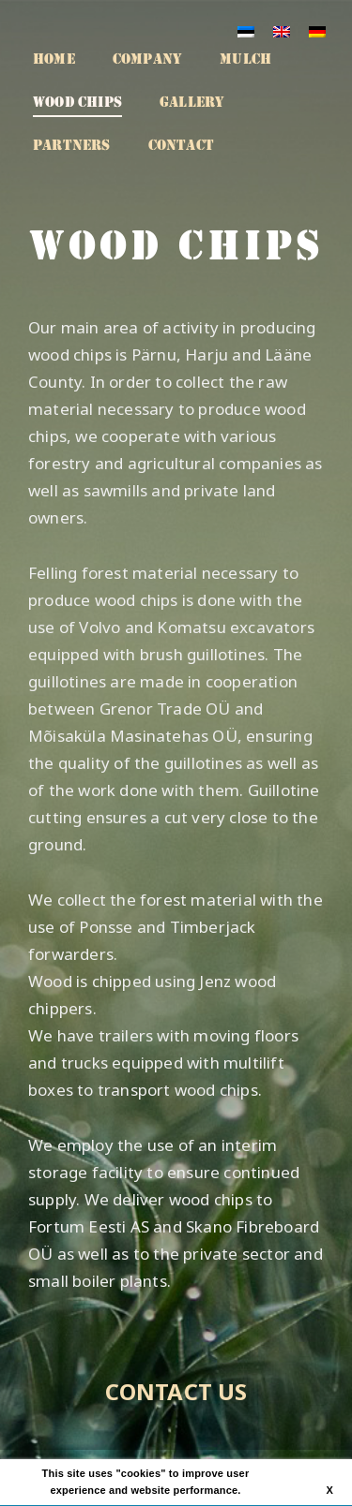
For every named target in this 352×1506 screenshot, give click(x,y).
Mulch (245, 59)
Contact (181, 145)
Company (147, 59)
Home (54, 59)
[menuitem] (246, 31)
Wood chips (77, 102)
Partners (72, 145)
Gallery (192, 102)
